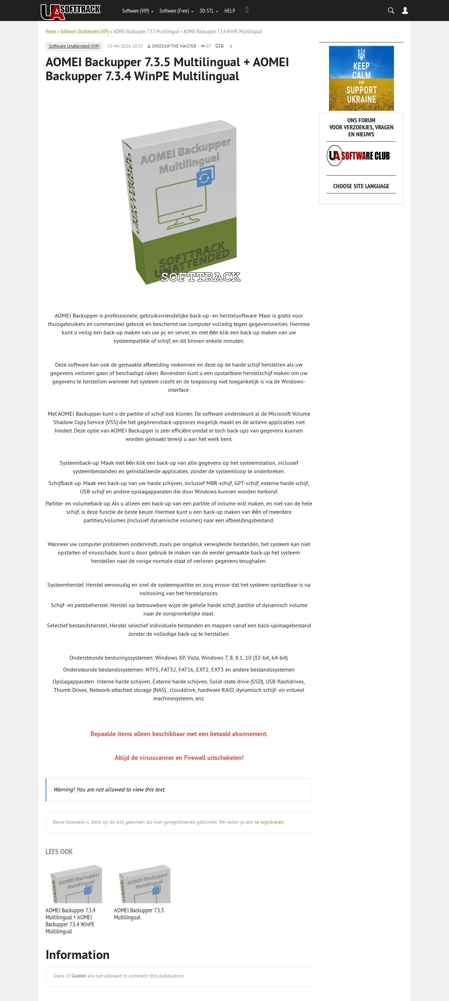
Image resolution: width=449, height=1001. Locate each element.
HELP (229, 10)
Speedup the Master (174, 46)
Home (51, 31)
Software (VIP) (135, 10)
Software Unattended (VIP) (84, 31)
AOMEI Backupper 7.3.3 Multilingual (139, 913)
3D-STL (207, 10)
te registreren (269, 822)
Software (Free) (174, 10)
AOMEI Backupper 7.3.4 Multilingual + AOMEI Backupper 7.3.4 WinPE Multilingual (70, 920)
